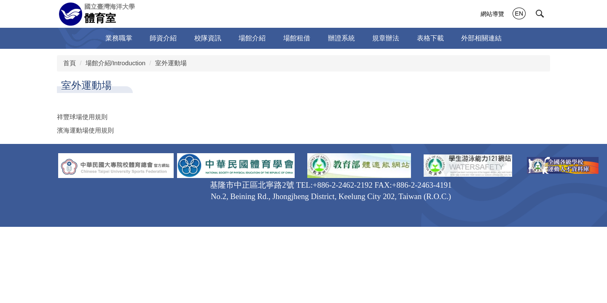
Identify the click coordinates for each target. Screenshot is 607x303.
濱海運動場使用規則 (85, 130)
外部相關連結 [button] (481, 38)
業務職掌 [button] (118, 38)
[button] (540, 14)
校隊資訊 (207, 38)
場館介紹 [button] (252, 38)
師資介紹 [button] (163, 38)
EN (519, 13)
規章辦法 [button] (385, 38)
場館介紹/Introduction (116, 62)
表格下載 (430, 38)
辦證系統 (341, 38)
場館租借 (296, 38)
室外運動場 (171, 62)
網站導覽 (492, 14)
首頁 (69, 62)
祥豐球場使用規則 (82, 116)
